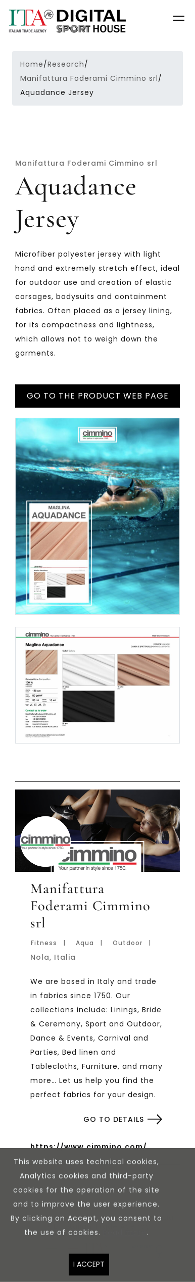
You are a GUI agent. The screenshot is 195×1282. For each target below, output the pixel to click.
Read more (125, 1236)
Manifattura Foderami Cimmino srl (89, 78)
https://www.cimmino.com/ (88, 1147)
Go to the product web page (98, 396)
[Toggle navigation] (180, 20)
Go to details (113, 1119)
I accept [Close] (89, 1268)
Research (65, 64)
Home (31, 64)
